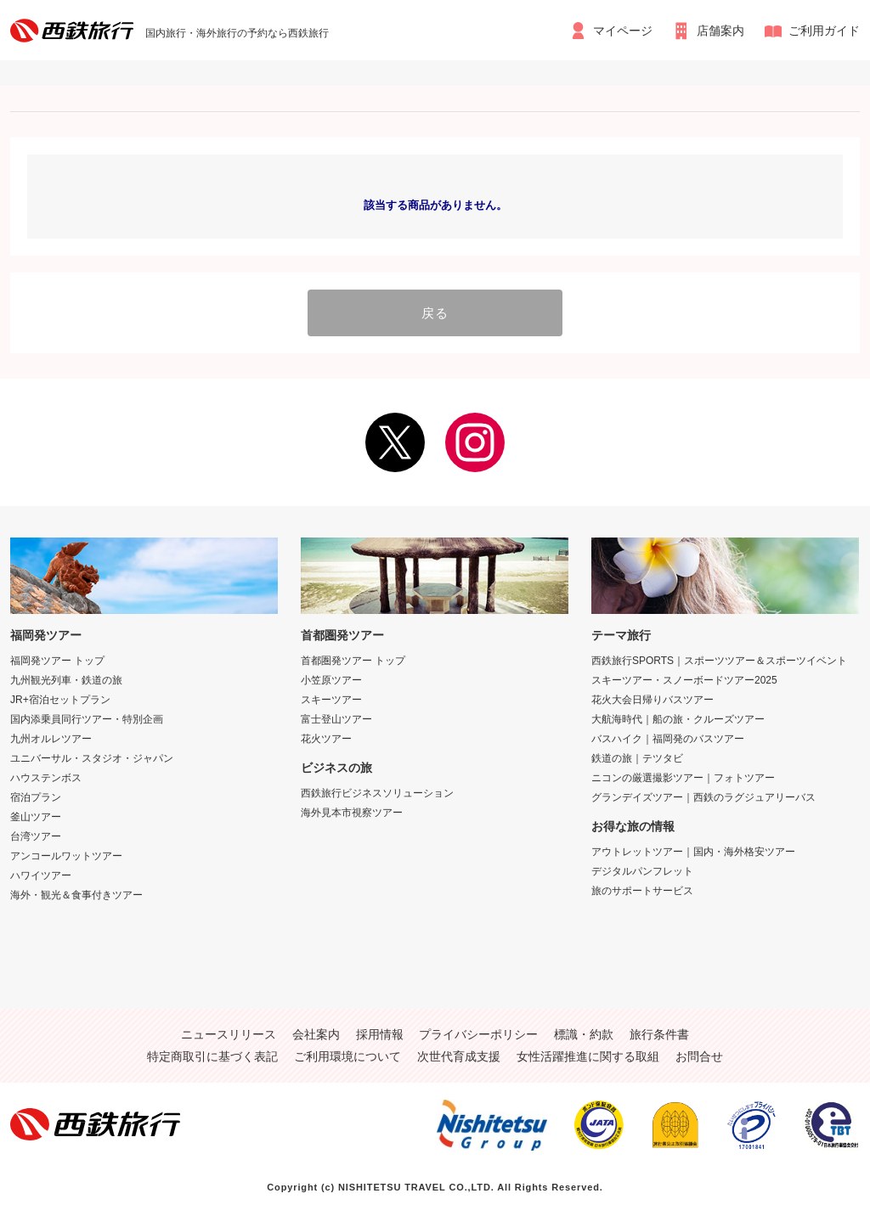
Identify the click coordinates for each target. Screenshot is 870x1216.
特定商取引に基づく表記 (212, 1056)
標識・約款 (583, 1034)
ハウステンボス (46, 778)
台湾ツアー (35, 836)
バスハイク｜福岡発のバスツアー (667, 739)
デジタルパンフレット (642, 871)
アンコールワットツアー (66, 856)
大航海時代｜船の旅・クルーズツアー (678, 719)
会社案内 (316, 1034)
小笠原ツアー (331, 680)
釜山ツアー (35, 817)
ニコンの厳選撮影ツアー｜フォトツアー (683, 778)
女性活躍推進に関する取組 (588, 1056)
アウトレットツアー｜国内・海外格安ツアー (693, 852)
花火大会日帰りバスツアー (652, 700)
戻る (435, 313)
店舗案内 (720, 30)
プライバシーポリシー (478, 1034)
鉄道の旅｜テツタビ (637, 758)
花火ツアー (326, 739)
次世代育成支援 (458, 1056)
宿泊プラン (35, 797)
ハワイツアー (40, 875)
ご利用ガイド (824, 30)
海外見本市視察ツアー (352, 813)
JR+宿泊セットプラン (60, 700)
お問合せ (699, 1056)
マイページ (622, 30)
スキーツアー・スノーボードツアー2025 (684, 680)
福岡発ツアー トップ (57, 661)
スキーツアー (331, 700)
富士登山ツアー (336, 719)
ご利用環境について (347, 1056)
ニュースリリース (228, 1034)
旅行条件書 (659, 1034)
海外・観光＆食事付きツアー (76, 895)
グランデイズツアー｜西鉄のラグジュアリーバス (703, 797)
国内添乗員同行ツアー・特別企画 (86, 719)
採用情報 (380, 1034)
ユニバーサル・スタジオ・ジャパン (91, 758)
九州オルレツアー (51, 739)
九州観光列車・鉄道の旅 (66, 680)
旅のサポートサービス (642, 891)
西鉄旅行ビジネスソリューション (377, 793)
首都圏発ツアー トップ (353, 661)
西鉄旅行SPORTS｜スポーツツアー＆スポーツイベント (719, 661)
